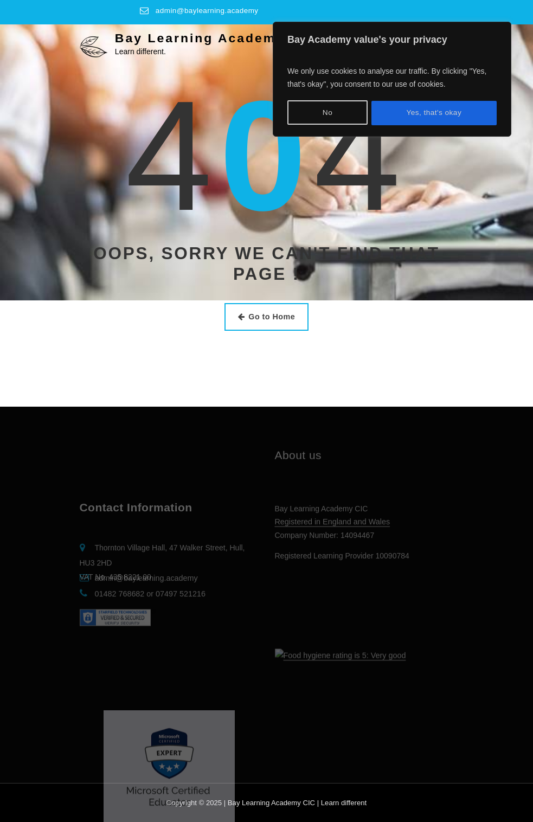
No (327, 111)
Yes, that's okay (434, 111)
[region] (392, 78)
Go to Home (266, 316)
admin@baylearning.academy (208, 11)
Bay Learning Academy (198, 37)
